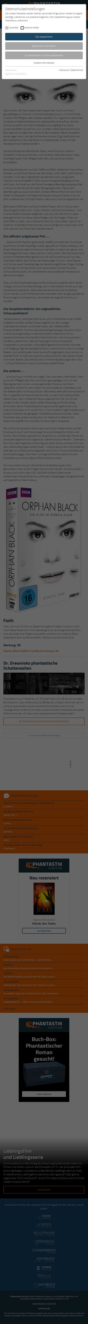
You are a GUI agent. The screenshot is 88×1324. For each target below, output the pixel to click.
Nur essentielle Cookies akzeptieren (44, 55)
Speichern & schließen (44, 45)
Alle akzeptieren (44, 36)
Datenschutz (77, 69)
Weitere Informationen (44, 62)
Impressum (64, 69)
